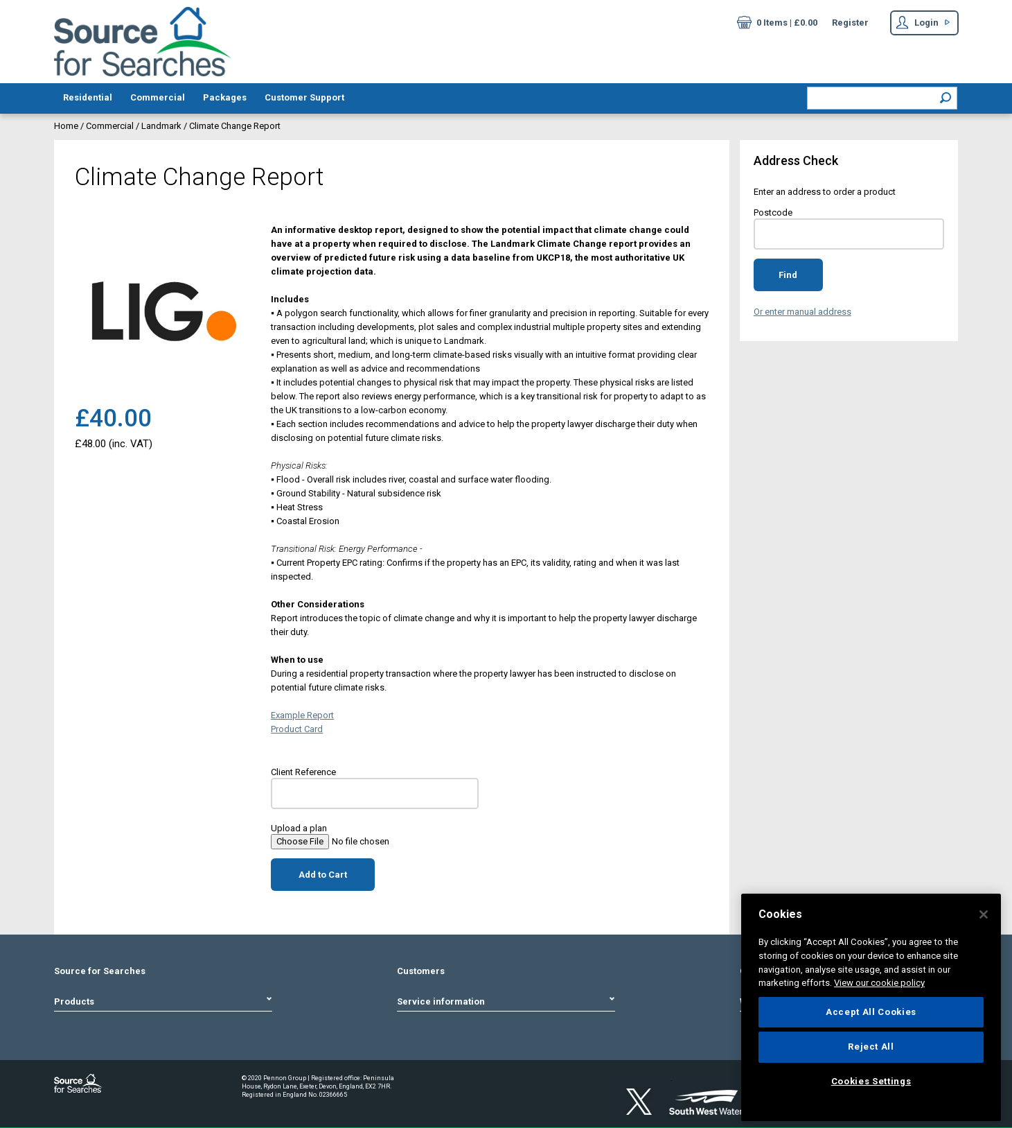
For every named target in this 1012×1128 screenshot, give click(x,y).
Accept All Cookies (871, 1012)
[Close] (983, 914)
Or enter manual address (802, 311)
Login (917, 24)
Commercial (157, 97)
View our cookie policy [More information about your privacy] (879, 983)
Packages (225, 97)
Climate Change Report (235, 126)
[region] (871, 1007)
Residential (87, 97)
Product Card (297, 729)
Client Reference (303, 772)
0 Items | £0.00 (777, 24)
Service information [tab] (506, 1001)
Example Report (302, 715)
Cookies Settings (871, 1081)
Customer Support (304, 97)
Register (850, 22)
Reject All (871, 1046)
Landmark (161, 126)
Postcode (773, 212)
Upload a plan (299, 828)
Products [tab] (163, 1001)
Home (67, 126)
